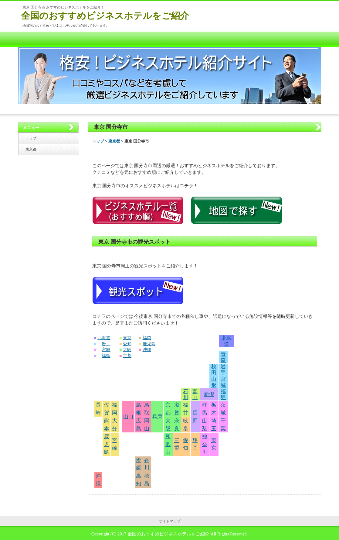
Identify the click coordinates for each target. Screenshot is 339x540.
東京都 (114, 141)
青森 (223, 357)
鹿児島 (149, 344)
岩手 (106, 344)
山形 (213, 382)
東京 (127, 337)
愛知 (127, 344)
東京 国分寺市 (111, 127)
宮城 (106, 349)
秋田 (213, 370)
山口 (128, 417)
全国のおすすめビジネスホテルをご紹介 (105, 16)
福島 (106, 355)
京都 (127, 355)
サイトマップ (170, 521)
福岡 (147, 337)
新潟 (209, 394)
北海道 (103, 337)
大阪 (127, 349)
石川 (185, 395)
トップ (98, 141)
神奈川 (204, 444)
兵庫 (157, 417)
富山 (195, 395)
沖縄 (147, 349)
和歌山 (168, 444)
